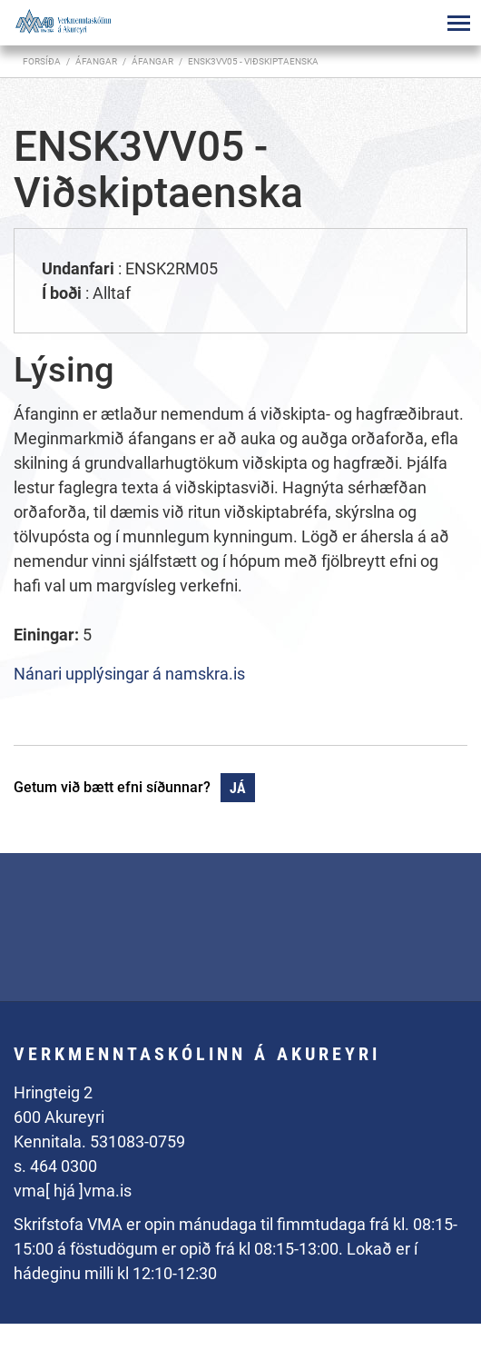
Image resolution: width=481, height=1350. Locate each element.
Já (238, 788)
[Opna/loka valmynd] (458, 22)
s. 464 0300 (55, 1166)
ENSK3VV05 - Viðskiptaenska (253, 61)
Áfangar (152, 61)
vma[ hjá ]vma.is (73, 1190)
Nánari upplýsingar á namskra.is (129, 673)
